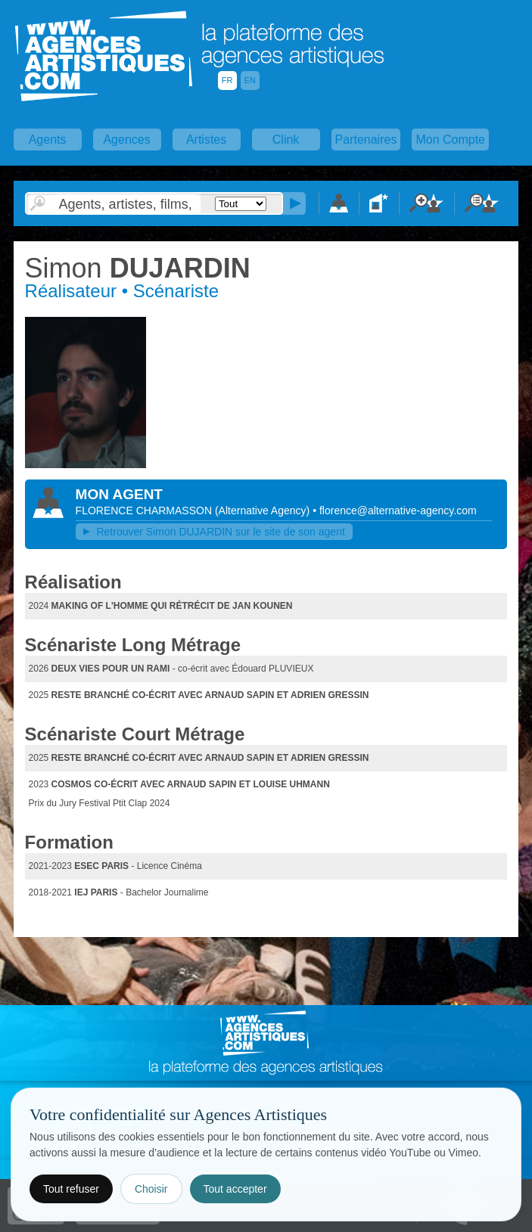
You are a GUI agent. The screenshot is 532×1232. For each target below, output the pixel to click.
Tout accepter (235, 1189)
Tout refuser (71, 1189)
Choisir (151, 1189)
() (264, 510)
